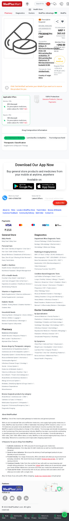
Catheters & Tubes (8, 400)
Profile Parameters (54, 241)
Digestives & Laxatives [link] (9, 284)
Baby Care (13, 241)
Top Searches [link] (15, 338)
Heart (54, 276)
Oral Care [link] (26, 249)
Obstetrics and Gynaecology (52, 319)
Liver (58, 276)
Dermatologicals (22, 375)
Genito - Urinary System (9, 366)
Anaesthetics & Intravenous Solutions (14, 378)
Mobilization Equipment (10, 402)
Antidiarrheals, (44, 71)
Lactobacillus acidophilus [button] (36, 138)
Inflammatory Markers (49, 305)
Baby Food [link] (5, 241)
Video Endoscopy (40, 266)
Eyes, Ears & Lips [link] (7, 257)
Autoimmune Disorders (54, 302)
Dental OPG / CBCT (55, 260)
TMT (47, 257)
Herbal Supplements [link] (8, 297)
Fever (51, 282)
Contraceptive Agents (9, 360)
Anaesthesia (6, 397)
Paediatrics (38, 319)
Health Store (35, 9)
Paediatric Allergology (58, 331)
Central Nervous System (24, 355)
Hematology (38, 247)
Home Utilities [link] (27, 315)
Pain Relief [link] (12, 278)
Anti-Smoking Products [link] (9, 287)
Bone (63, 282)
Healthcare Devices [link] (24, 284)
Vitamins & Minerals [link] (23, 294)
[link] (12, 4)
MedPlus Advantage (48, 13)
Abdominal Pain (51, 355)
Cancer (45, 285)
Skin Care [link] (5, 249)
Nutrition (20, 372)
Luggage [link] (17, 318)
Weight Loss (39, 347)
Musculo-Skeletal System (10, 357)
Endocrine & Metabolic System (12, 369)
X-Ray (47, 254)
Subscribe (60, 203)
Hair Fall (46, 353)
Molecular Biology (49, 247)
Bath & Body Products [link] (16, 252)
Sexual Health (39, 358)
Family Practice (53, 316)
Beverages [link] (22, 321)
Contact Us (49, 213)
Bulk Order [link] (5, 517)
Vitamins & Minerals (9, 372)
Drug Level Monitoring (55, 297)
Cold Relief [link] (21, 278)
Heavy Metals (39, 299)
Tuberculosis (51, 288)
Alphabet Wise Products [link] (10, 341)
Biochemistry (55, 244)
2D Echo (62, 257)
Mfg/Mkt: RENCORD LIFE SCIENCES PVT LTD (45, 28)
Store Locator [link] (6, 338)
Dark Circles (58, 347)
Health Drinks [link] (6, 268)
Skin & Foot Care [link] (21, 281)
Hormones (23, 357)
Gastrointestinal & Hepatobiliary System (15, 349)
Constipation (48, 347)
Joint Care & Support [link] (8, 281)
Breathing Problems (57, 353)
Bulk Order (39, 213)
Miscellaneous (7, 389)
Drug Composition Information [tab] (34, 130)
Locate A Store (26, 210)
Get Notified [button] (59, 60)
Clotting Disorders (40, 297)
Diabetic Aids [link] (6, 307)
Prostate (60, 285)
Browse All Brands (55, 210)
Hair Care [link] (5, 252)
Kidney (48, 279)
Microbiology (45, 244)
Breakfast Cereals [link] (18, 268)
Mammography (40, 257)
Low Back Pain (39, 350)
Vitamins (38, 282)
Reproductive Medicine (42, 331)
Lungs (37, 279)
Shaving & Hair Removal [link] (22, 257)
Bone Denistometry (41, 260)
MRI (36, 254)
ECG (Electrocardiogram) (52, 263)
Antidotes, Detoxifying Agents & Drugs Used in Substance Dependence (17, 385)
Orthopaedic (23, 402)
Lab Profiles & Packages (43, 276)
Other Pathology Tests (42, 291)
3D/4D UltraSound (57, 254)
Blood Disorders (40, 302)
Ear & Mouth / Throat (9, 375)
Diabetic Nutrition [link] (24, 305)
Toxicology (57, 294)
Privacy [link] (33, 518)
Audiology (55, 337)
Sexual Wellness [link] (7, 254)
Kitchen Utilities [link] (7, 318)
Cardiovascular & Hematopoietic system (15, 352)
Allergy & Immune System (10, 381)
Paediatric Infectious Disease (44, 334)
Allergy (54, 279)
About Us (6, 210)
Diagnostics (20, 13)
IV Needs (18, 400)
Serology (37, 244)
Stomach (37, 305)
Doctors (32, 13)
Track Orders (41, 210)
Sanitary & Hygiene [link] (15, 249)
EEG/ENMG (54, 257)
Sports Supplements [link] (8, 294)
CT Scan (41, 254)
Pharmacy (8, 13)
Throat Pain (38, 353)
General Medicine (41, 316)
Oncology (23, 363)
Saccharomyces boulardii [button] (14, 138)
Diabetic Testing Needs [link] (9, 305)
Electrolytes (62, 305)
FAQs (13, 210)
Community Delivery (26, 213)
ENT (61, 325)
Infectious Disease (51, 299)
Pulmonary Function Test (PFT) (45, 269)
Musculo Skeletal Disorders (44, 294)
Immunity (38, 285)
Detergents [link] (17, 315)
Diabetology (38, 322)
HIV (44, 288)
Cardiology (38, 325)
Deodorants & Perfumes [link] (22, 254)
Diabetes (58, 282)
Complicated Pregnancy (42, 337)
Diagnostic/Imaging (8, 408)
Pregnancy (38, 288)
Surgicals (5, 405)
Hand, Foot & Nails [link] (8, 260)
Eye (25, 372)
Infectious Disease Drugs (10, 363)
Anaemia (45, 282)
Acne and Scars (40, 355)
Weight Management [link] (24, 271)
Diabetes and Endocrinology (52, 322)
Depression (58, 344)
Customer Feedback (10, 213)
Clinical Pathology (40, 241)
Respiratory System (8, 355)
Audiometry (38, 263)
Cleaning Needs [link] (7, 315)
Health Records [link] (7, 336)
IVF (57, 334)
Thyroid (60, 279)
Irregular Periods (51, 350)
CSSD (24, 397)
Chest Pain (38, 344)
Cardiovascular (16, 397)
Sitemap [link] (27, 518)
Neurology (46, 325)
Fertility (42, 279)
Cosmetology (52, 328)
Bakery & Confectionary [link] (9, 321)
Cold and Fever (48, 344)
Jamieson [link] (20, 297)
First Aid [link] (4, 278)
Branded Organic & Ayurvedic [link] (11, 323)
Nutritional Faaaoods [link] (8, 271)
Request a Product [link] (19, 336)
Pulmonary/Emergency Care (18, 405)
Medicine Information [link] (10, 333)
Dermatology (55, 325)
